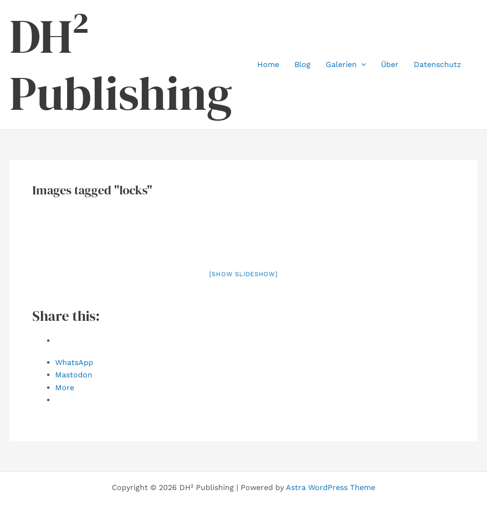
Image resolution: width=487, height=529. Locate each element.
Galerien (346, 65)
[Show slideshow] (243, 274)
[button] (361, 65)
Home (268, 64)
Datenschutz (437, 64)
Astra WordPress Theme (330, 487)
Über (390, 64)
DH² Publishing (121, 64)
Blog (302, 64)
